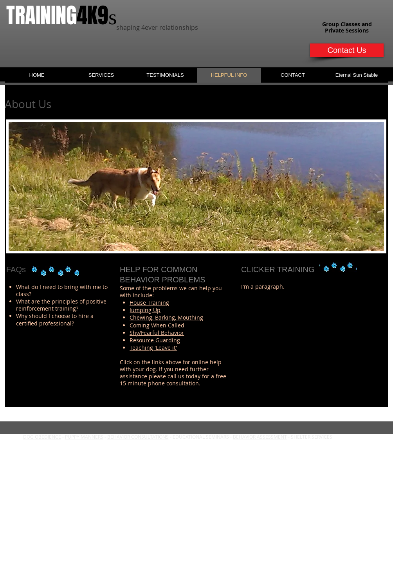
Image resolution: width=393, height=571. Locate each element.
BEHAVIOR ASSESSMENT (260, 437)
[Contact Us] (347, 50)
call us (176, 376)
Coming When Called (157, 325)
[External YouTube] (309, 338)
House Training (149, 302)
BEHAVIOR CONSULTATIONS (138, 437)
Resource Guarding (155, 340)
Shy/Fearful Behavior (157, 332)
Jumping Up (145, 310)
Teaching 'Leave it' (153, 347)
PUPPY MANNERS (84, 437)
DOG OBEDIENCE (42, 437)
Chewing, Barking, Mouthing (166, 317)
